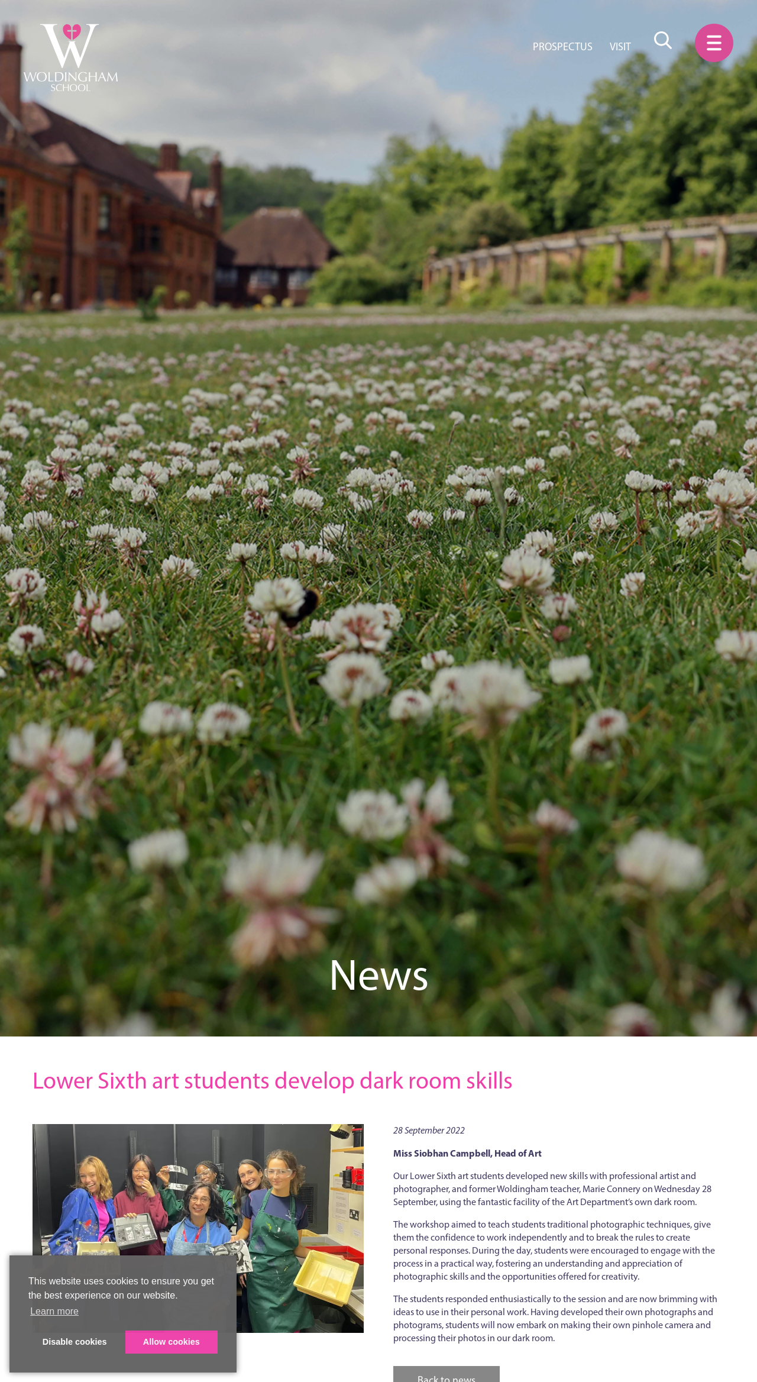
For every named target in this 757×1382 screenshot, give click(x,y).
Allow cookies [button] (171, 1342)
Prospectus (563, 46)
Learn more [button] (54, 1311)
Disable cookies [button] (75, 1342)
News (379, 974)
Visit (620, 46)
